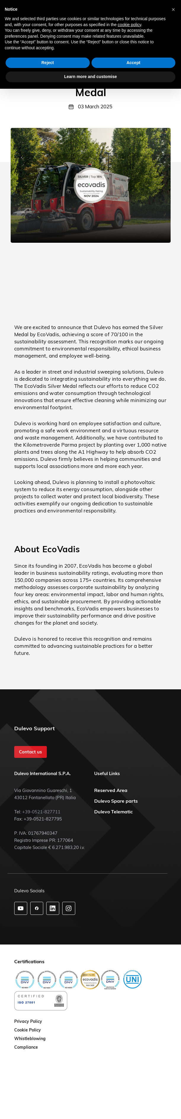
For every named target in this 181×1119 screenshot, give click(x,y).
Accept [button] (133, 62)
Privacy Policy (28, 1021)
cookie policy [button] (129, 24)
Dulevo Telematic (113, 812)
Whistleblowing (30, 1039)
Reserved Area (110, 790)
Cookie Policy (27, 1030)
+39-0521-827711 (41, 812)
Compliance (26, 1047)
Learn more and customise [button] (90, 76)
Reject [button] (47, 62)
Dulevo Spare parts (116, 801)
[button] (173, 9)
